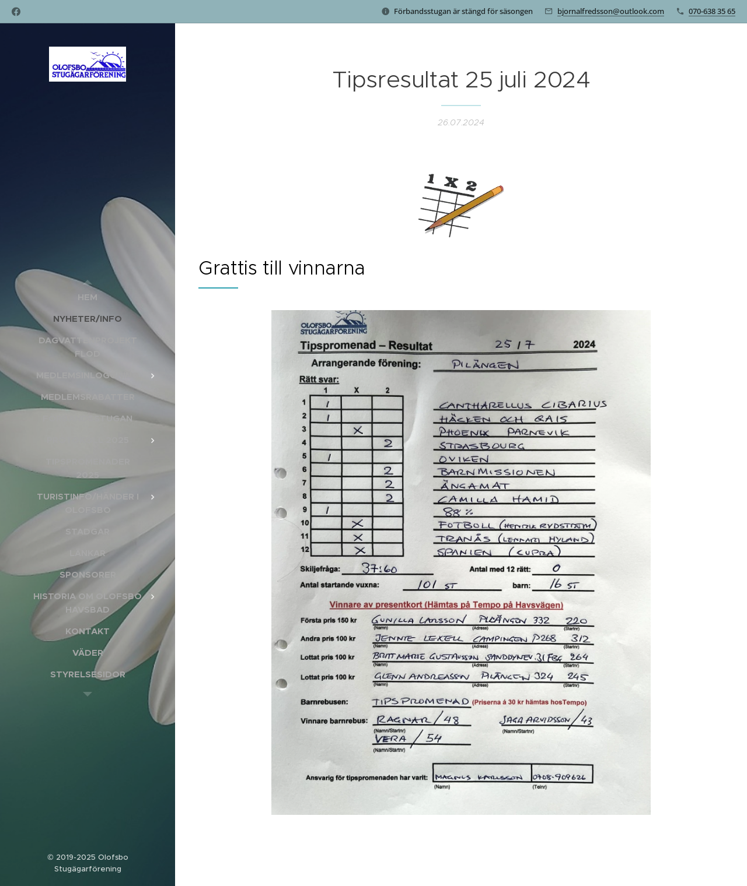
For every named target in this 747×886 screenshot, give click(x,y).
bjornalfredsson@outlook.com (610, 11)
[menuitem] (88, 297)
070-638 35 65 (712, 11)
